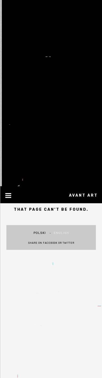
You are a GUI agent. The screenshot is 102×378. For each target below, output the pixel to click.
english (61, 233)
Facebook (50, 243)
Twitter (68, 243)
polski (40, 233)
